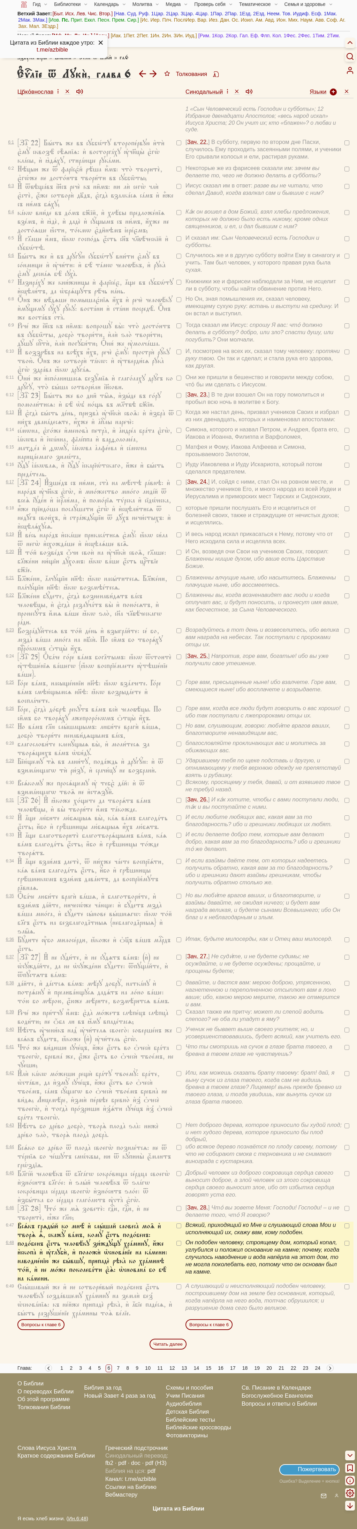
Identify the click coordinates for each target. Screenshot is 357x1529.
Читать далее (168, 1344)
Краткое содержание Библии (56, 1455)
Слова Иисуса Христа (46, 1448)
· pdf (120, 1463)
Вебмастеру (121, 1494)
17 (233, 1368)
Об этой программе (43, 1399)
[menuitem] (350, 70)
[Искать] (350, 56)
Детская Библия (187, 1411)
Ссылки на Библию (131, 1487)
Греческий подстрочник (136, 1448)
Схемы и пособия (189, 1387)
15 (208, 1368)
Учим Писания (185, 1395)
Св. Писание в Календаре (276, 1387)
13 (184, 1368)
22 (293, 1368)
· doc (134, 1463)
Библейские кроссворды (198, 1427)
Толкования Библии (43, 1407)
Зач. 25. (197, 656)
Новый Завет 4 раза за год (119, 1395)
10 (148, 1368)
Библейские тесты (190, 1419)
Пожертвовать (317, 1469)
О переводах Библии (45, 1391)
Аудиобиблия (184, 1403)
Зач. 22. (197, 142)
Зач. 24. (197, 481)
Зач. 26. (197, 799)
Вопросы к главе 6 (41, 1324)
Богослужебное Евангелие (277, 1395)
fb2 (109, 1463)
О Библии (30, 1383)
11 (160, 1368)
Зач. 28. (197, 1207)
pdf (151, 1471)
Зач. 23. (197, 394)
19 (257, 1368)
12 (172, 1368)
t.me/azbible (52, 49)
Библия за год (103, 1387)
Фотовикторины (187, 1435)
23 (306, 1368)
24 (318, 1368)
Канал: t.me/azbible (130, 1479)
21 (281, 1368)
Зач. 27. (197, 956)
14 (196, 1368)
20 (269, 1368)
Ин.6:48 (77, 1518)
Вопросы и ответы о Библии (279, 1403)
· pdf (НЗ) (154, 1463)
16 (220, 1368)
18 (245, 1368)
